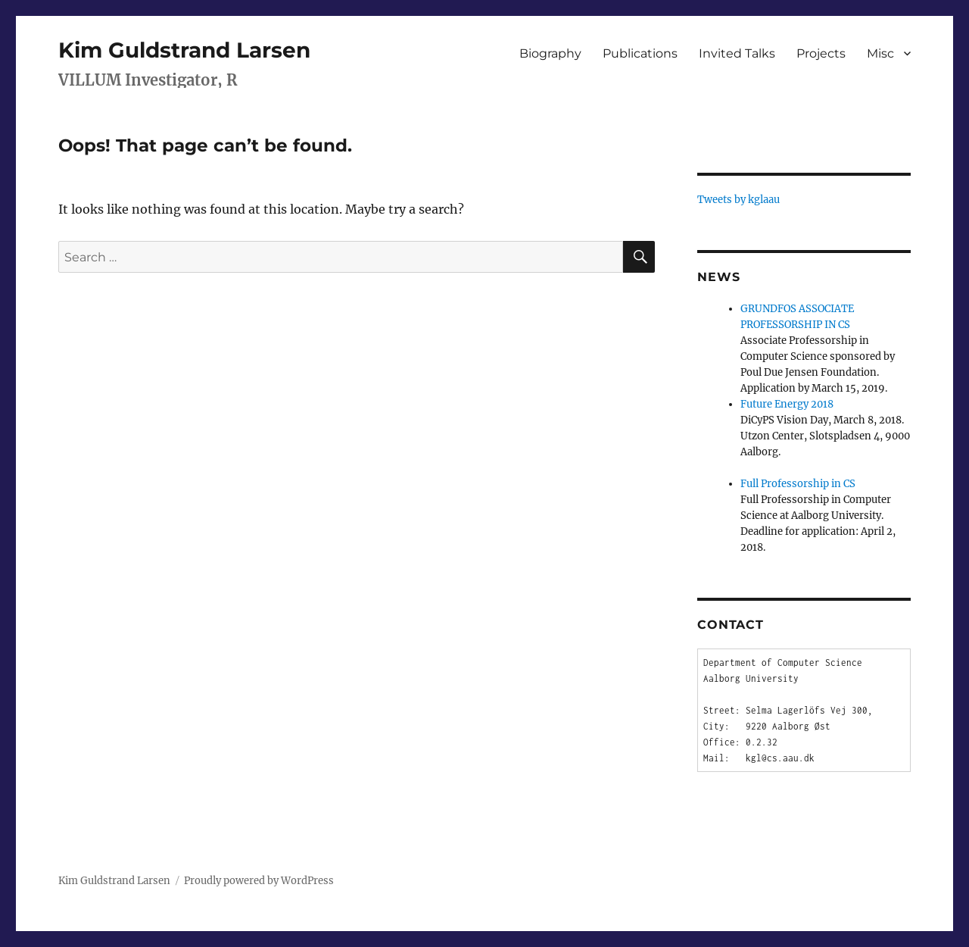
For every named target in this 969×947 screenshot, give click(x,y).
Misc (880, 53)
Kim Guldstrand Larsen (184, 50)
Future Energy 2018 (786, 404)
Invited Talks (737, 53)
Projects (821, 53)
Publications (640, 53)
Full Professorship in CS (797, 483)
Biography (550, 53)
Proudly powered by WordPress (259, 880)
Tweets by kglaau (738, 199)
